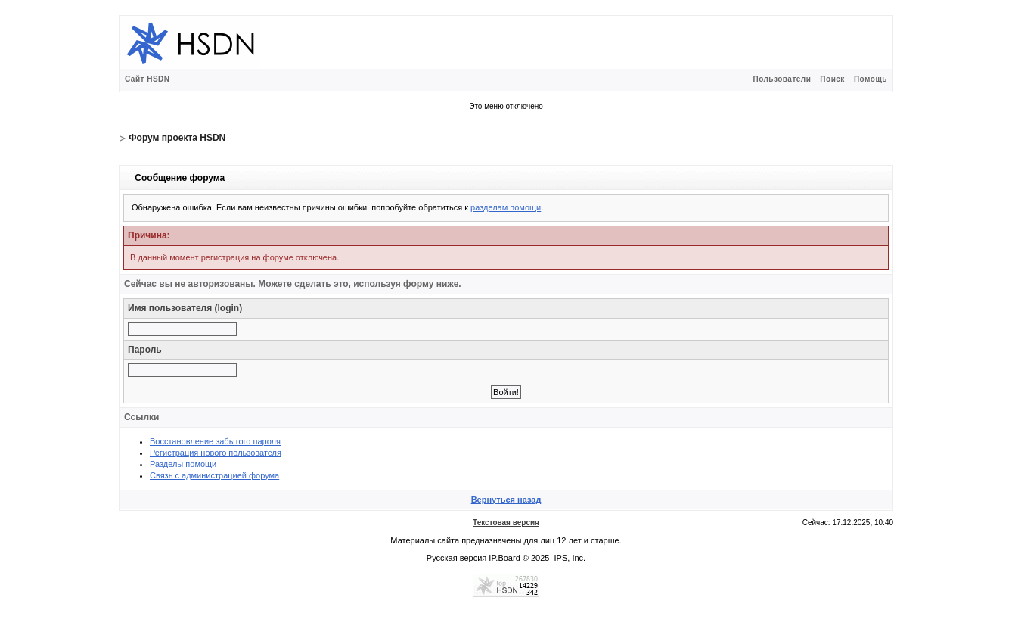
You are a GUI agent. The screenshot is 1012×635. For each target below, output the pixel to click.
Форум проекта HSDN (177, 137)
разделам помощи (505, 207)
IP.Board (504, 557)
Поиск (832, 79)
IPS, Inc (569, 557)
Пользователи (782, 79)
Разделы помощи (183, 463)
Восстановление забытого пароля (215, 441)
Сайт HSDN (147, 79)
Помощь (870, 79)
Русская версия (456, 557)
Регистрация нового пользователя (215, 452)
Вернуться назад (506, 499)
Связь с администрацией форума (214, 475)
